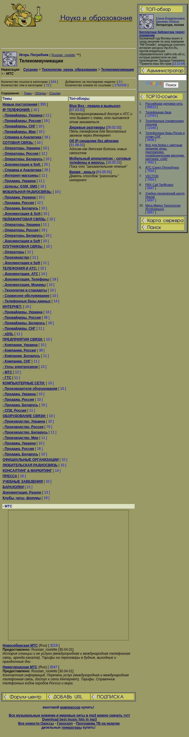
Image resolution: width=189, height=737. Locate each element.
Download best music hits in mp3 (69, 719)
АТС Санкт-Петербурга (162, 167)
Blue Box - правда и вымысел (94, 106)
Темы (28, 93)
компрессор (70, 707)
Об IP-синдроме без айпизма (94, 141)
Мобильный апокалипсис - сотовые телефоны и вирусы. (100, 160)
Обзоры (40, 93)
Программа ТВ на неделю (98, 723)
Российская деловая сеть (164, 103)
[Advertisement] (163, 324)
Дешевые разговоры (87, 127)
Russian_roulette (63, 55)
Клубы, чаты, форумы (22, 498)
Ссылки (54, 93)
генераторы (72, 727)
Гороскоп (65, 723)
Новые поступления (20, 104)
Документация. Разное (22, 492)
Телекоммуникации (117, 70)
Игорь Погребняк (33, 55)
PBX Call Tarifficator (159, 184)
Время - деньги (82, 172)
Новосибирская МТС (20, 646)
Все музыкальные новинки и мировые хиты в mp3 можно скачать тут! (69, 715)
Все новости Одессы (36, 723)
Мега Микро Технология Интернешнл (162, 207)
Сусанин (30, 70)
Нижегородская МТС (20, 667)
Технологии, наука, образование (69, 70)
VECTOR (152, 176)
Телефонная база (158, 112)
